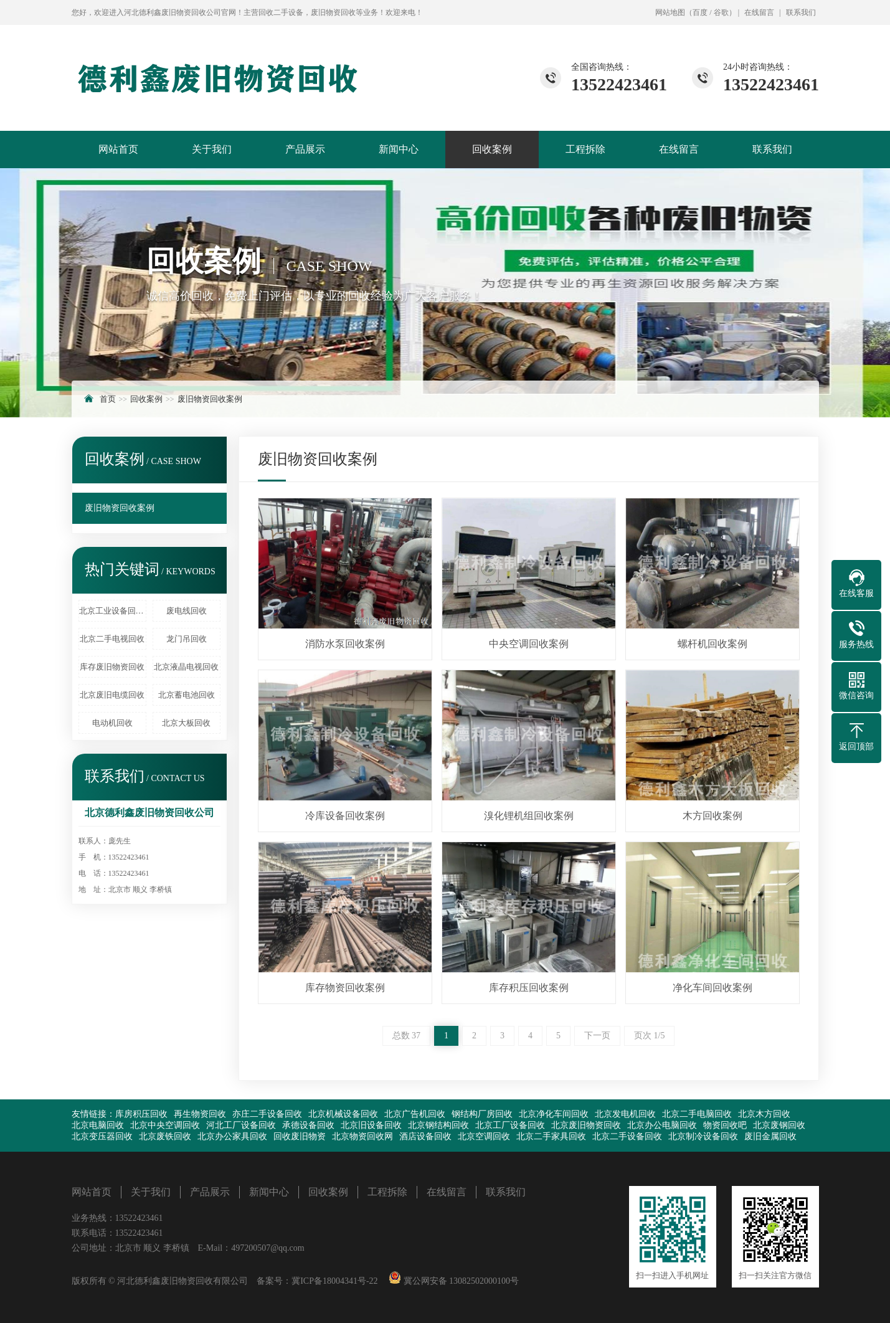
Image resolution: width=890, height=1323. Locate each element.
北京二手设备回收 (627, 1136)
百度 (700, 12)
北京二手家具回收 (551, 1136)
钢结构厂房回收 (482, 1114)
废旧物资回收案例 (210, 399)
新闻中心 (399, 149)
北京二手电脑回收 (697, 1114)
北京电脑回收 (98, 1125)
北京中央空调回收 (165, 1125)
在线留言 (759, 12)
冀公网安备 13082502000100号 (460, 1281)
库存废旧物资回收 (112, 666)
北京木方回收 (764, 1114)
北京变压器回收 (102, 1136)
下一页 (597, 1035)
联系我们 (801, 12)
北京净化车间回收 (554, 1114)
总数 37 (406, 1035)
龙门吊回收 (186, 638)
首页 (108, 399)
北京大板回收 (186, 723)
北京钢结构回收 (438, 1125)
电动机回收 (112, 723)
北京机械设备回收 (343, 1114)
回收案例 (492, 149)
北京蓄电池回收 (186, 694)
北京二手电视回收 (112, 638)
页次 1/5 (649, 1035)
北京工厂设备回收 (510, 1125)
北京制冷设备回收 (703, 1136)
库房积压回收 (141, 1114)
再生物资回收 (200, 1114)
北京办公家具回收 (232, 1136)
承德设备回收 (308, 1125)
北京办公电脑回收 (662, 1125)
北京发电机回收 (625, 1114)
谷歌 (721, 12)
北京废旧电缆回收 (112, 694)
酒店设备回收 (425, 1136)
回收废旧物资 (299, 1136)
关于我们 (212, 149)
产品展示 (305, 149)
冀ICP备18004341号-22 (334, 1281)
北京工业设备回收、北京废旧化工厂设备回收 (112, 610)
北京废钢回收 (779, 1125)
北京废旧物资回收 (586, 1125)
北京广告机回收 (414, 1114)
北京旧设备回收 (371, 1125)
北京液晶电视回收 (186, 666)
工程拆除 (585, 149)
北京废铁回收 (165, 1136)
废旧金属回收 (770, 1136)
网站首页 (118, 149)
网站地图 (670, 12)
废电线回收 (186, 610)
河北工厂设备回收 (241, 1125)
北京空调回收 (484, 1136)
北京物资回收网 (362, 1136)
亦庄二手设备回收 (267, 1114)
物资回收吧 (725, 1125)
